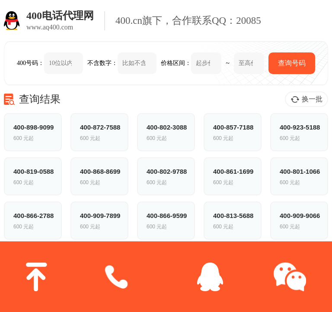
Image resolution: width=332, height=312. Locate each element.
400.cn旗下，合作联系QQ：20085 (188, 20)
